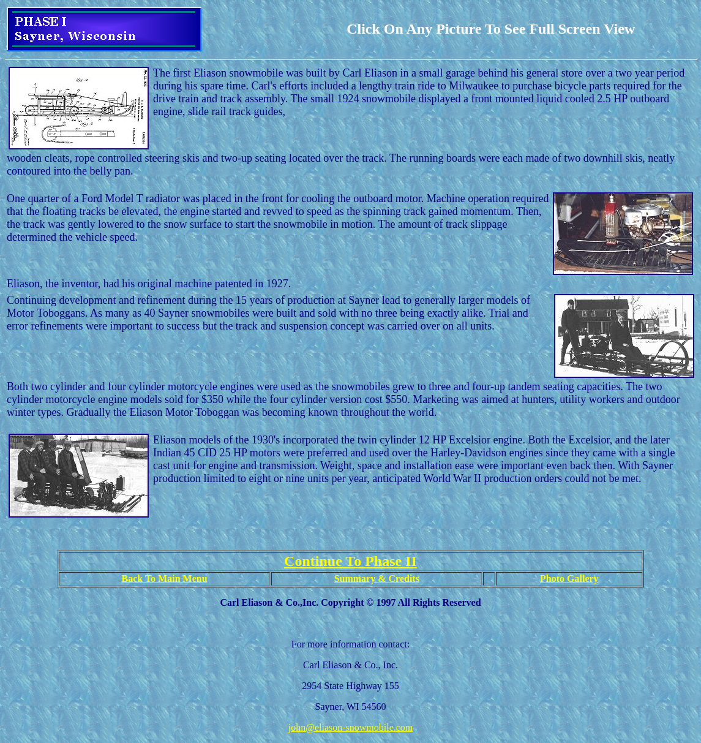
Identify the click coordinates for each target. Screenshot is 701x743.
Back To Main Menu (165, 578)
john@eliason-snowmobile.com (350, 727)
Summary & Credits (376, 578)
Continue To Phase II (350, 561)
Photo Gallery (569, 578)
